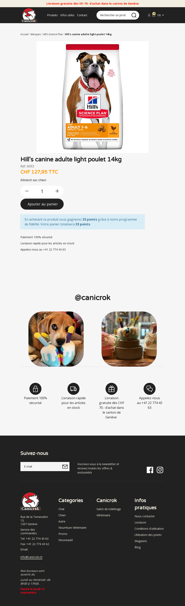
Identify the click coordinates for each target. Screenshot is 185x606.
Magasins (141, 541)
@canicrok (92, 298)
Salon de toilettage (109, 509)
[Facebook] (150, 470)
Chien (62, 515)
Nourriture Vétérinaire (72, 527)
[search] (134, 15)
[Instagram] (160, 470)
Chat (61, 509)
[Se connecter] (149, 15)
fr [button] (159, 15)
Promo (62, 534)
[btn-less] (26, 191)
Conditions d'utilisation (149, 528)
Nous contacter (145, 516)
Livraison (140, 522)
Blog (138, 547)
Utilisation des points (148, 535)
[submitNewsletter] (64, 466)
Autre (61, 521)
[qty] (42, 191)
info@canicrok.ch (31, 557)
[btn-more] (57, 191)
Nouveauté (65, 540)
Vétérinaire (103, 515)
